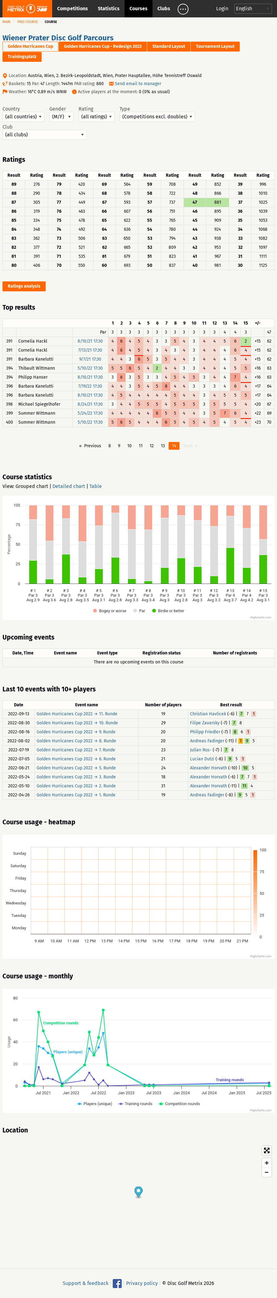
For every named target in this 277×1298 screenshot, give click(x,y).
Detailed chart (68, 486)
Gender (61, 114)
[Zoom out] (266, 1172)
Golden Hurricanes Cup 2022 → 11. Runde (77, 714)
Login (222, 8)
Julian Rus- (200, 750)
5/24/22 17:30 (90, 413)
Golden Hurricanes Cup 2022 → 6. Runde (76, 759)
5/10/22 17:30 (90, 368)
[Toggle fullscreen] (266, 1150)
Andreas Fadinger (207, 741)
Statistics (109, 8)
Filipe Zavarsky (205, 723)
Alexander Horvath (208, 768)
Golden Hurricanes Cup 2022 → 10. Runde (77, 723)
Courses (138, 8)
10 (129, 446)
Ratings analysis (24, 286)
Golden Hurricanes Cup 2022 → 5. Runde (76, 768)
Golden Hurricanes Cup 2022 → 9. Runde (76, 732)
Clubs (163, 8)
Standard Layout (168, 46)
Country (23, 114)
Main (6, 22)
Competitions (72, 8)
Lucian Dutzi (202, 759)
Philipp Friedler (205, 732)
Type (157, 114)
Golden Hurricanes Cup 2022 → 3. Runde (76, 777)
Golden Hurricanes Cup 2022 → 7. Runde (76, 750)
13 (163, 446)
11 (141, 446)
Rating (97, 114)
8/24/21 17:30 (90, 404)
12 (152, 446)
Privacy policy (142, 1283)
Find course (27, 22)
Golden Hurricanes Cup (30, 46)
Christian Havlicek (208, 714)
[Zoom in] (266, 1163)
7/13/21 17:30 (90, 350)
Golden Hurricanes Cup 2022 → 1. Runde (76, 795)
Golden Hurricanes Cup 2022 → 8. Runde (76, 741)
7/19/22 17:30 (90, 386)
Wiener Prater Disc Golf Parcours (58, 38)
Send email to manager (138, 83)
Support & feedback (85, 1283)
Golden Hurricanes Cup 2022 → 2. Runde (76, 786)
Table (95, 486)
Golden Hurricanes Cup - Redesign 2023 (103, 46)
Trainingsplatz (22, 56)
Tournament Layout (215, 46)
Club (44, 132)
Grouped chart (32, 486)
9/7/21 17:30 (90, 359)
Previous (92, 446)
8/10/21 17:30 (90, 341)
